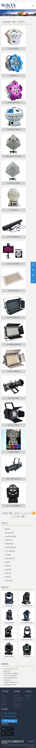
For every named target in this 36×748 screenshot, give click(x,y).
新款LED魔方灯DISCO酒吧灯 (13, 156)
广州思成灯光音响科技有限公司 (16, 745)
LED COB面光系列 (10, 551)
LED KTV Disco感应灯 (13, 263)
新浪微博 (8, 733)
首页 (14, 22)
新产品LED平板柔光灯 (13, 371)
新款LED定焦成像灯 (13, 398)
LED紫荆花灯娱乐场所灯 (13, 102)
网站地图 (27, 695)
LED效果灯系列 (9, 543)
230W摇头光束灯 (27, 656)
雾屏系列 (7, 529)
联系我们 (3, 704)
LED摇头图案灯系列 (10, 547)
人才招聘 (3, 702)
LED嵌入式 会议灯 (13, 290)
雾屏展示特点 (7, 671)
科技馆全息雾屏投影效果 (10, 678)
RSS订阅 (27, 697)
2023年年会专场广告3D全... (11, 669)
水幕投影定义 (7, 680)
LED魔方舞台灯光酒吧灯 (13, 183)
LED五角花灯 (13, 75)
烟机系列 (7, 562)
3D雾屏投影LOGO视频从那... (12, 673)
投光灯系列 (8, 577)
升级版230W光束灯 (8, 656)
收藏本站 (17, 1)
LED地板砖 (8, 555)
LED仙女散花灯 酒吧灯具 (13, 129)
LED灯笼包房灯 (13, 210)
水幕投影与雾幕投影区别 (10, 682)
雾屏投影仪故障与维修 (10, 684)
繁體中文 (24, 1)
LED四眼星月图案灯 (13, 452)
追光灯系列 (8, 569)
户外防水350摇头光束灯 (27, 639)
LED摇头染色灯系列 (10, 536)
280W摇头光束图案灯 (9, 639)
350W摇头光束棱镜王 (27, 605)
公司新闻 (3, 700)
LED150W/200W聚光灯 (13, 425)
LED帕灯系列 (8, 540)
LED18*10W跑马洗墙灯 (13, 237)
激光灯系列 (8, 573)
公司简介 (3, 695)
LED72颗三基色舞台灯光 (13, 317)
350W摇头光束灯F (9, 605)
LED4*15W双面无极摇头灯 (13, 505)
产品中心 (21, 22)
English (30, 1)
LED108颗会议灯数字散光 (13, 344)
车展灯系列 (8, 566)
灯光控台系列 (8, 580)
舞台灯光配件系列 (10, 558)
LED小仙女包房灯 (13, 48)
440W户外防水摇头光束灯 (27, 622)
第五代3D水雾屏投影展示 (11, 675)
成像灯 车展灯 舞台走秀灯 (13, 479)
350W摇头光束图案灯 (9, 622)
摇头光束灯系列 (9, 532)
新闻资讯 (4, 664)
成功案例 (3, 697)
